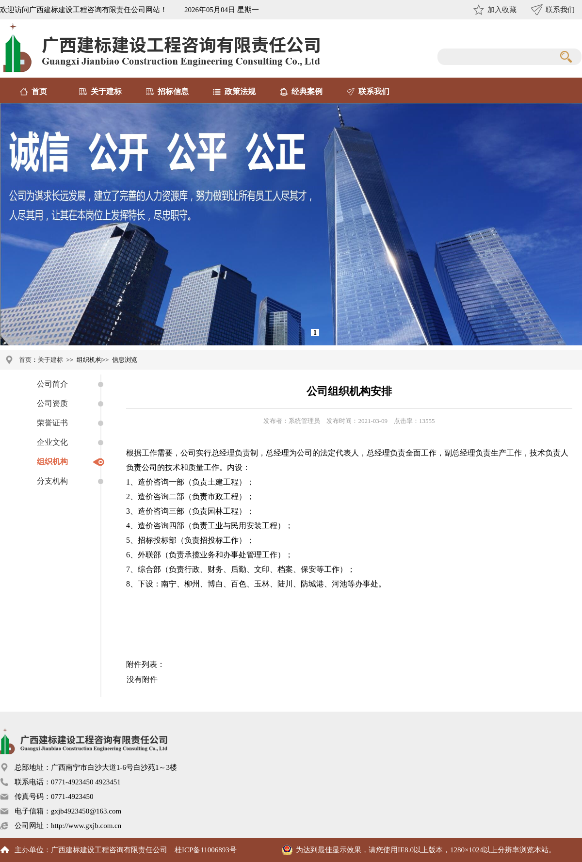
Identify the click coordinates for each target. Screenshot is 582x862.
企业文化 (52, 442)
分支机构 (52, 481)
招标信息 (173, 91)
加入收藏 (502, 10)
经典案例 (307, 91)
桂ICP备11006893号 (206, 850)
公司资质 (52, 403)
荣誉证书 (52, 423)
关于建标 (106, 91)
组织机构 (52, 461)
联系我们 (560, 10)
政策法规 (240, 91)
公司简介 (52, 384)
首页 (39, 91)
